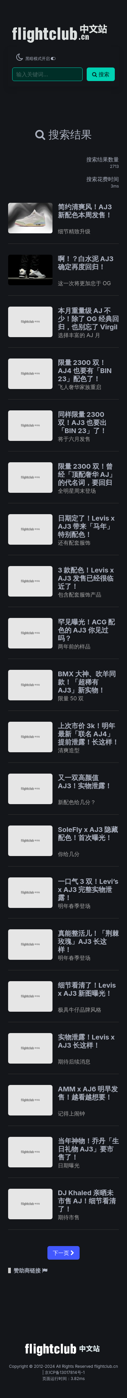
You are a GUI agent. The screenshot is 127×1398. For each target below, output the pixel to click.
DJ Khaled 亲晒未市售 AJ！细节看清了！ (87, 1201)
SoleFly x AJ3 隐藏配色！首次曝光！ (88, 834)
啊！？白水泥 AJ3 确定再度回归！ (85, 263)
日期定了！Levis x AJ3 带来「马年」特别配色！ (86, 526)
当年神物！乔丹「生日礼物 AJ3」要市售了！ (88, 1149)
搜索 (100, 74)
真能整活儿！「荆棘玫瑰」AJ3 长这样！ (88, 941)
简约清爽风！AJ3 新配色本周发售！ (85, 211)
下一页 (63, 1252)
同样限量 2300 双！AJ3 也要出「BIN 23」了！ (82, 422)
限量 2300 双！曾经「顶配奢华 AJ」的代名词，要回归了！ (87, 478)
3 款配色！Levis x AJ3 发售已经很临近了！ (86, 578)
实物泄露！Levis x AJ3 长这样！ (86, 1041)
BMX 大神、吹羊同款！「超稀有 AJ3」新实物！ (87, 682)
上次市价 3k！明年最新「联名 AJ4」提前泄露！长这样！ (88, 734)
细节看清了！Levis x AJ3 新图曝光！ (87, 989)
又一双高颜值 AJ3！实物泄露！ (85, 782)
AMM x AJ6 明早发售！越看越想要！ (88, 1093)
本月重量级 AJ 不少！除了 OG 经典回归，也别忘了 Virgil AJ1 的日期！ (88, 323)
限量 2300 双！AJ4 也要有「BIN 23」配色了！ (85, 370)
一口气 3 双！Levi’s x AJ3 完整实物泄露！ (88, 889)
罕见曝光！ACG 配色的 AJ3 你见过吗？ (86, 630)
